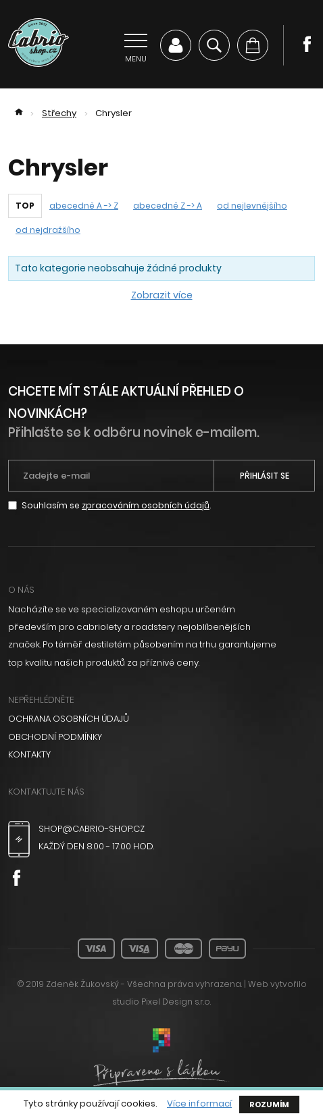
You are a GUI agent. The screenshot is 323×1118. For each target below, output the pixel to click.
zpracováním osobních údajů (145, 505)
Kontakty (29, 754)
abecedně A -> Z (83, 205)
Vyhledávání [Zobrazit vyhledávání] (214, 45)
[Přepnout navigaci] (136, 45)
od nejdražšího (48, 230)
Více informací (199, 1104)
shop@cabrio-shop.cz (92, 828)
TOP (25, 205)
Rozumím (269, 1104)
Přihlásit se (264, 475)
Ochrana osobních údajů (68, 718)
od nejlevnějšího (252, 205)
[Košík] (252, 45)
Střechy (59, 113)
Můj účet (175, 45)
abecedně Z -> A (167, 205)
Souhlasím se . (116, 505)
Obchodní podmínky (55, 736)
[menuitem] (161, 719)
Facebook (307, 44)
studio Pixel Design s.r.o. (161, 1001)
